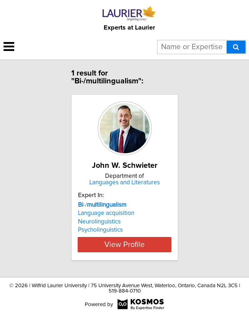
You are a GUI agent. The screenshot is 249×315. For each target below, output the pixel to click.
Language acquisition (106, 213)
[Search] (236, 47)
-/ (102, 205)
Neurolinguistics (99, 221)
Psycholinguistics (100, 230)
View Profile (124, 244)
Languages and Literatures (124, 182)
